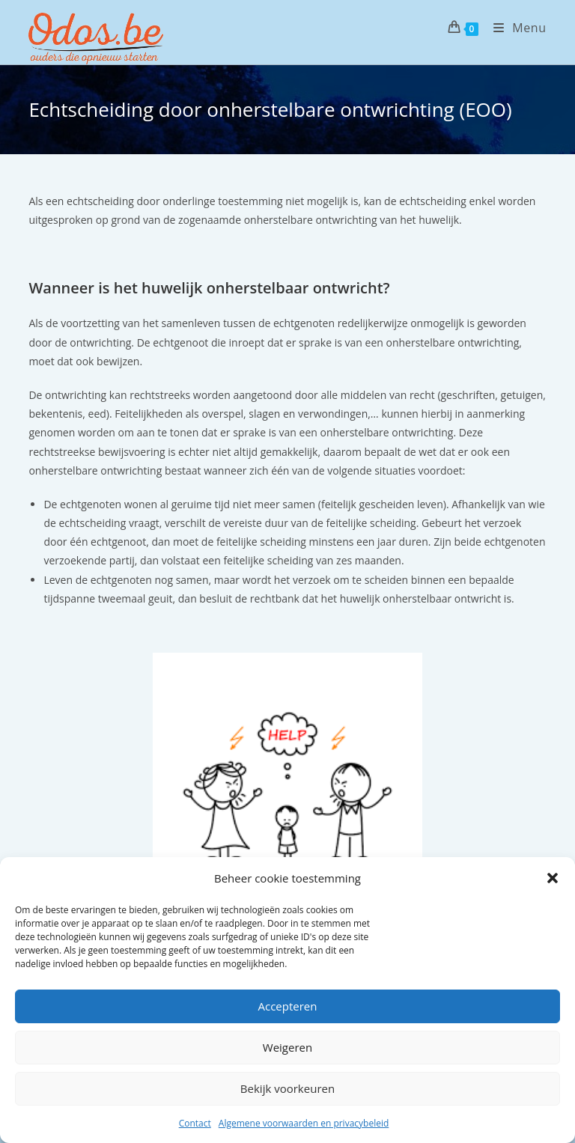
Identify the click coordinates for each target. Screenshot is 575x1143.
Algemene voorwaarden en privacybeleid (304, 1123)
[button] (552, 878)
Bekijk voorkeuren (287, 1088)
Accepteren (287, 1006)
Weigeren (287, 1047)
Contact (195, 1123)
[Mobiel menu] (514, 27)
